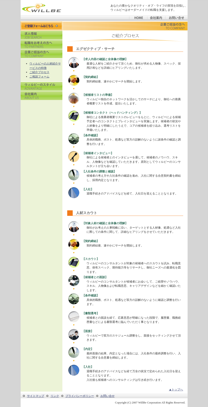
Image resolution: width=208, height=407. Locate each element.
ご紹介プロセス (39, 72)
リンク (55, 396)
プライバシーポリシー (79, 396)
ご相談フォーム (39, 76)
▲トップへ (176, 389)
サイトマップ (35, 396)
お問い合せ (107, 396)
